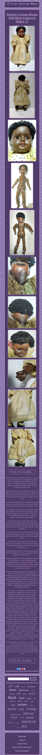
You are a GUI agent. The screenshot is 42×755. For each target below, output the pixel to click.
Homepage (22, 736)
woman (12, 694)
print (29, 698)
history (10, 722)
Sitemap (22, 740)
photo (12, 689)
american (29, 721)
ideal (13, 705)
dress (24, 694)
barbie (12, 709)
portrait (17, 723)
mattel (32, 693)
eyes (18, 727)
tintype (33, 690)
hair (19, 693)
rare (22, 698)
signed (31, 701)
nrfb (17, 686)
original (14, 717)
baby (21, 709)
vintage (31, 709)
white (22, 718)
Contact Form (22, 743)
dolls (31, 705)
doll (24, 726)
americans (23, 690)
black (12, 698)
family (23, 687)
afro (34, 699)
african (28, 713)
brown (13, 701)
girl (11, 686)
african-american (15, 714)
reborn (19, 701)
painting (30, 717)
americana (31, 687)
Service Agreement (22, 751)
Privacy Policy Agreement (22, 747)
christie (26, 701)
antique (22, 704)
